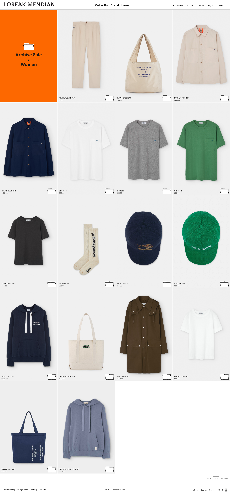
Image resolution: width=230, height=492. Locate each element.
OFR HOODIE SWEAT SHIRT (69, 469)
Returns (43, 490)
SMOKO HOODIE (7, 376)
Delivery (34, 490)
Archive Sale (29, 55)
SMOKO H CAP (122, 284)
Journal (125, 5)
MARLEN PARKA (122, 376)
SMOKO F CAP (179, 284)
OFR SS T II (63, 191)
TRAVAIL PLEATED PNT (67, 98)
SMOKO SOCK (64, 284)
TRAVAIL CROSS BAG (124, 98)
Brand (115, 5)
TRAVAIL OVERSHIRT (181, 98)
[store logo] (29, 4)
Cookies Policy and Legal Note (15, 490)
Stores (204, 490)
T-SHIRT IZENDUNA (8, 284)
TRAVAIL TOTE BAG (8, 469)
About (195, 490)
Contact (212, 490)
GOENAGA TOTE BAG (67, 376)
